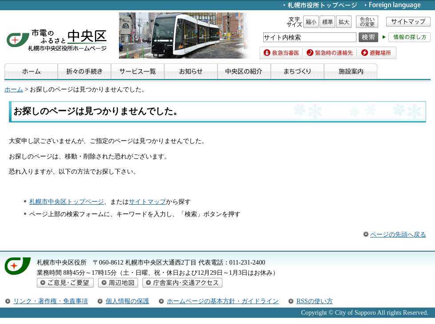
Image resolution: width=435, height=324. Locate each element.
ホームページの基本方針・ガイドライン (223, 300)
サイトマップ (147, 201)
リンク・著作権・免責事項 (50, 300)
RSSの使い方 (315, 300)
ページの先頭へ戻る (398, 234)
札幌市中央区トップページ (66, 201)
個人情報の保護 (127, 300)
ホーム (13, 89)
